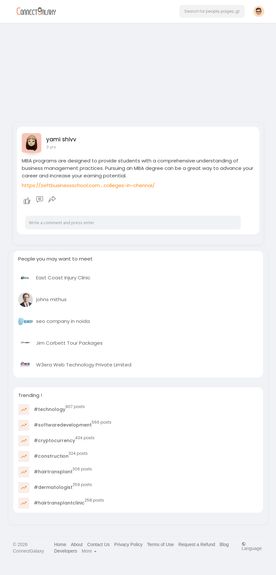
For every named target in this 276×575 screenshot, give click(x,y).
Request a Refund (196, 544)
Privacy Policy (128, 544)
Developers (65, 551)
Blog (224, 544)
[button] (211, 11)
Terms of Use (160, 544)
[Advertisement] (138, 70)
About (77, 544)
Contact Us (98, 544)
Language (252, 546)
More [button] (89, 551)
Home (60, 544)
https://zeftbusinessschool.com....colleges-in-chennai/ (88, 185)
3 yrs (51, 147)
